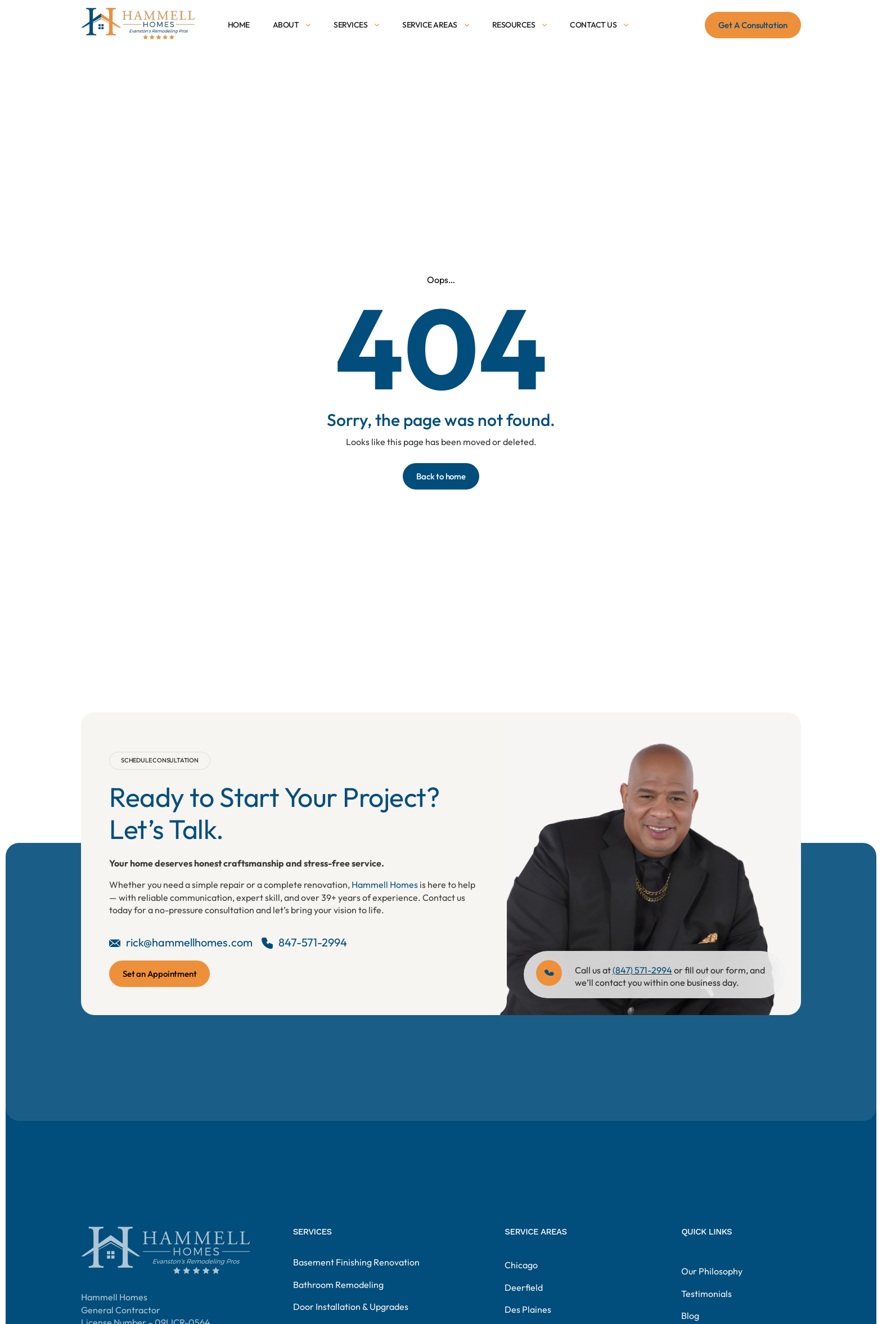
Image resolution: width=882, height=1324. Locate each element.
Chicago (521, 1300)
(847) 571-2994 (642, 970)
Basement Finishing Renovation (356, 1285)
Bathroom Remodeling (338, 1307)
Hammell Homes (385, 884)
